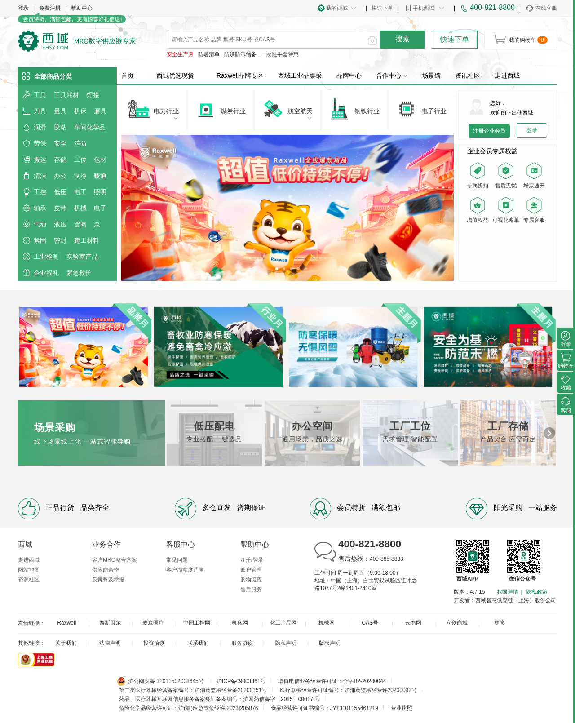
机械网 (326, 622)
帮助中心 (82, 8)
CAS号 (370, 622)
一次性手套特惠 (280, 54)
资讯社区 (467, 75)
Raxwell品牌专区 (240, 75)
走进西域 (507, 75)
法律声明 (110, 643)
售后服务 (251, 589)
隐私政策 (537, 592)
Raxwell (66, 622)
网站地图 (29, 570)
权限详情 (507, 592)
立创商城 (457, 622)
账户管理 (251, 570)
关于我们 (66, 643)
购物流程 (251, 580)
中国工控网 (196, 622)
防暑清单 (209, 54)
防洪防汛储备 (240, 54)
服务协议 (242, 643)
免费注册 (50, 8)
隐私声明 (285, 643)
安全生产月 (180, 54)
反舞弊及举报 (108, 580)
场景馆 (431, 75)
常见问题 (177, 560)
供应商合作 (105, 570)
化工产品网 (283, 622)
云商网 (413, 622)
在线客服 (541, 8)
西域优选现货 (175, 75)
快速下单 (382, 8)
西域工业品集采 (300, 75)
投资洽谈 (154, 643)
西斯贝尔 (110, 622)
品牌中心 (349, 75)
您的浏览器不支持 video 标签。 (507, 252)
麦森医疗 (153, 622)
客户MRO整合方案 (114, 560)
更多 (500, 622)
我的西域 (337, 8)
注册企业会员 (489, 131)
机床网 (240, 622)
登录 (23, 8)
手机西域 (423, 8)
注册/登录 (251, 560)
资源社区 (29, 580)
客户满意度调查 (185, 570)
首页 (127, 75)
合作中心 (391, 75)
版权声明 (330, 643)
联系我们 (198, 643)
